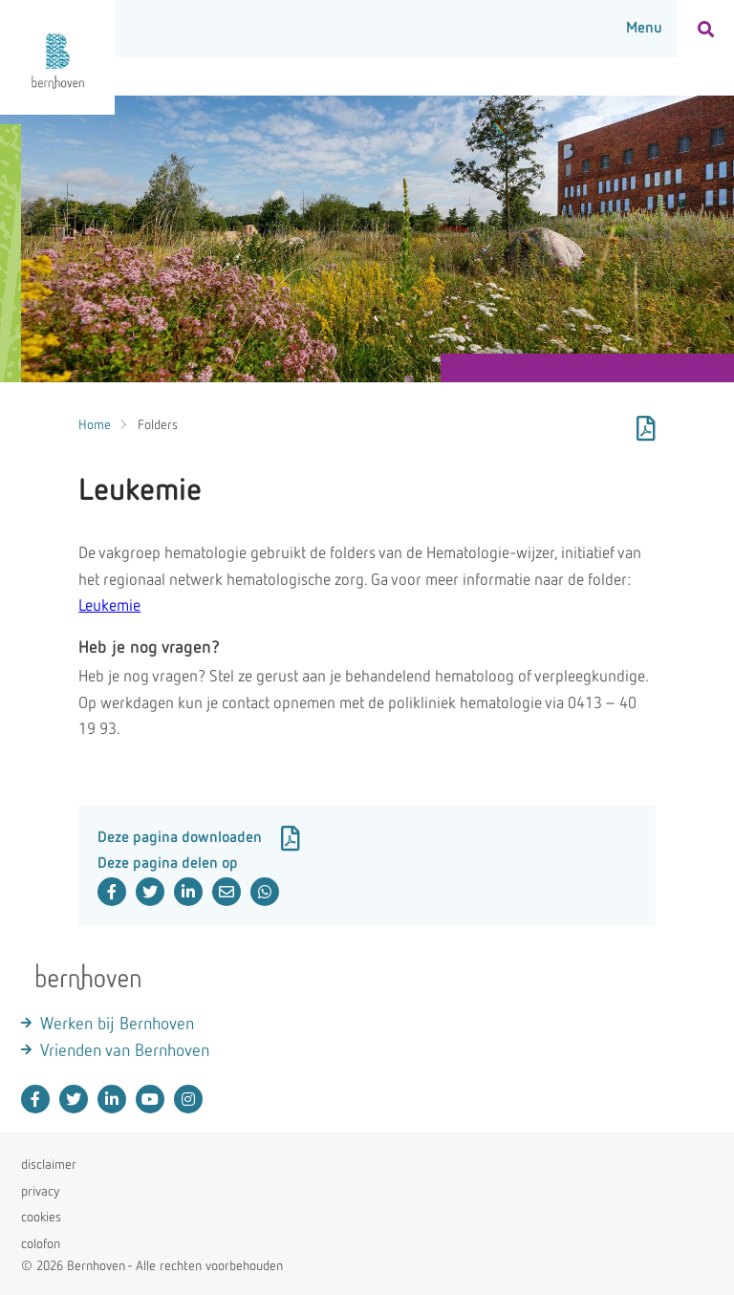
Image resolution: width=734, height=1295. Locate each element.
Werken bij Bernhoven (117, 1024)
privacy (40, 1191)
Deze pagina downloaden (198, 838)
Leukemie (109, 606)
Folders (158, 425)
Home (94, 425)
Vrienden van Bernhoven (124, 1051)
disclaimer (48, 1165)
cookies (41, 1217)
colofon (40, 1244)
